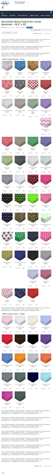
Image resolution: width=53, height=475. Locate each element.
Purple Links (46, 148)
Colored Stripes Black (20, 224)
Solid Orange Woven (20, 365)
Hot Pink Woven (7, 403)
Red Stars (7, 300)
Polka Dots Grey (7, 186)
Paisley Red (45, 91)
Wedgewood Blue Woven (7, 365)
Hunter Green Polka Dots (45, 167)
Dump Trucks (20, 72)
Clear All (14, 32)
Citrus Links (7, 167)
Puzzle (32, 91)
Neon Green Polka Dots (46, 224)
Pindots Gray (46, 262)
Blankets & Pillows (34, 15)
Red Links (7, 148)
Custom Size (29, 27)
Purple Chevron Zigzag (46, 110)
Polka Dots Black (7, 205)
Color (12, 27)
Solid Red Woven (7, 346)
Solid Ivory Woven (33, 327)
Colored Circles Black (33, 224)
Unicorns (7, 72)
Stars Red (33, 300)
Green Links (33, 148)
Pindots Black (33, 262)
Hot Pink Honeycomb (45, 243)
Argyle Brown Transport (33, 72)
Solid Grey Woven (33, 365)
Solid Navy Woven (33, 384)
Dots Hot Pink (46, 281)
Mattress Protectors (45, 15)
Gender (17, 27)
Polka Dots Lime (33, 205)
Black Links (20, 167)
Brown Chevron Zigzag (20, 110)
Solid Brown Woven (20, 346)
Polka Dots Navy (7, 224)
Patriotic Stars (20, 300)
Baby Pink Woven (7, 327)
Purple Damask (46, 72)
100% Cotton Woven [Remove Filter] (6, 32)
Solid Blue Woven (46, 327)
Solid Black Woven (33, 346)
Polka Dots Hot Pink (46, 186)
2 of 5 (39, 33)
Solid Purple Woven (46, 346)
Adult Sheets (4, 15)
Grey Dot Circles (20, 186)
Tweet (3, 472)
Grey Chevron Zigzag (7, 110)
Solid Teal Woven (20, 403)
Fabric (22, 27)
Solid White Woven (20, 327)
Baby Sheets (12, 15)
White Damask (20, 91)
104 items (35, 33)
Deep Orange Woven (45, 365)
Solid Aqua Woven (46, 384)
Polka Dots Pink (45, 205)
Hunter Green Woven (20, 384)
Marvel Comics (7, 243)
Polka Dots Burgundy (33, 186)
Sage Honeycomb (7, 262)
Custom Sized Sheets (23, 15)
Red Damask (7, 91)
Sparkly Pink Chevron (46, 129)
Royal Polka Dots (33, 281)
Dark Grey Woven (7, 384)
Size (8, 27)
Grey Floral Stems (33, 167)
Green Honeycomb (20, 243)
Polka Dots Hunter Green (20, 205)
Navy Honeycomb (33, 243)
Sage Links (20, 148)
